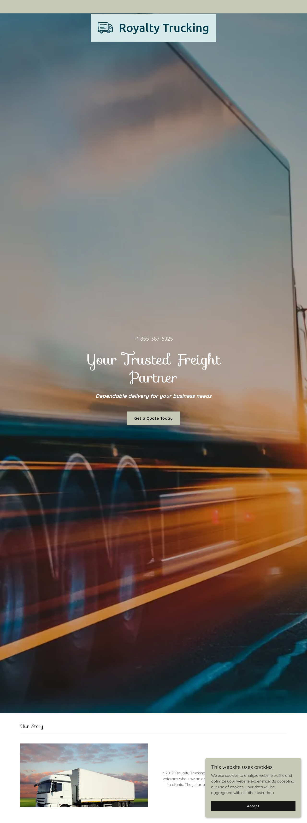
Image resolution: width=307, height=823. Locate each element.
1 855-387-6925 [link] (155, 338)
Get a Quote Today (153, 418)
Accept (253, 806)
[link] (153, 6)
